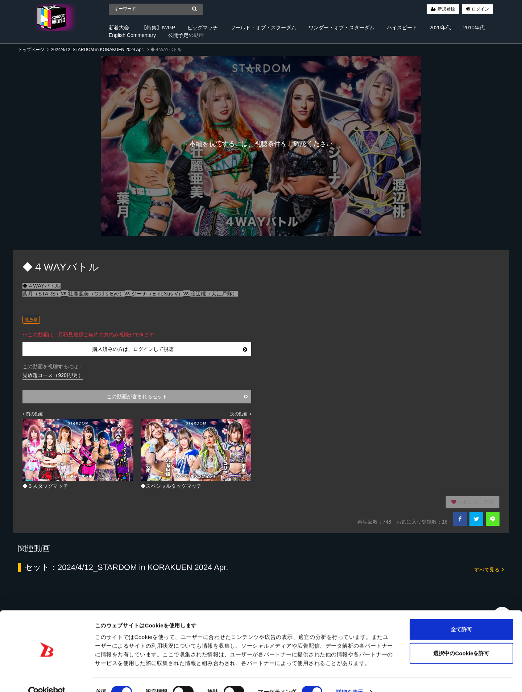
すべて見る (489, 569)
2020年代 (440, 27)
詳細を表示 (350, 678)
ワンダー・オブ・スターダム (341, 27)
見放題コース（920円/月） (52, 375)
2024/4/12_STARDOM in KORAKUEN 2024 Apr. (97, 49)
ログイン (480, 9)
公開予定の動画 (186, 35)
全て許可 (461, 615)
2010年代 (474, 27)
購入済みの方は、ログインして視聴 (169, 349)
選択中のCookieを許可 (461, 639)
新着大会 (119, 27)
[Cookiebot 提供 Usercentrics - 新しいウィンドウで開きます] (47, 677)
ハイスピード (402, 27)
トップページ (31, 49)
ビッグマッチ (202, 27)
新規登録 (446, 9)
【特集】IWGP (158, 27)
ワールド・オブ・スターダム (263, 27)
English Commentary (132, 35)
